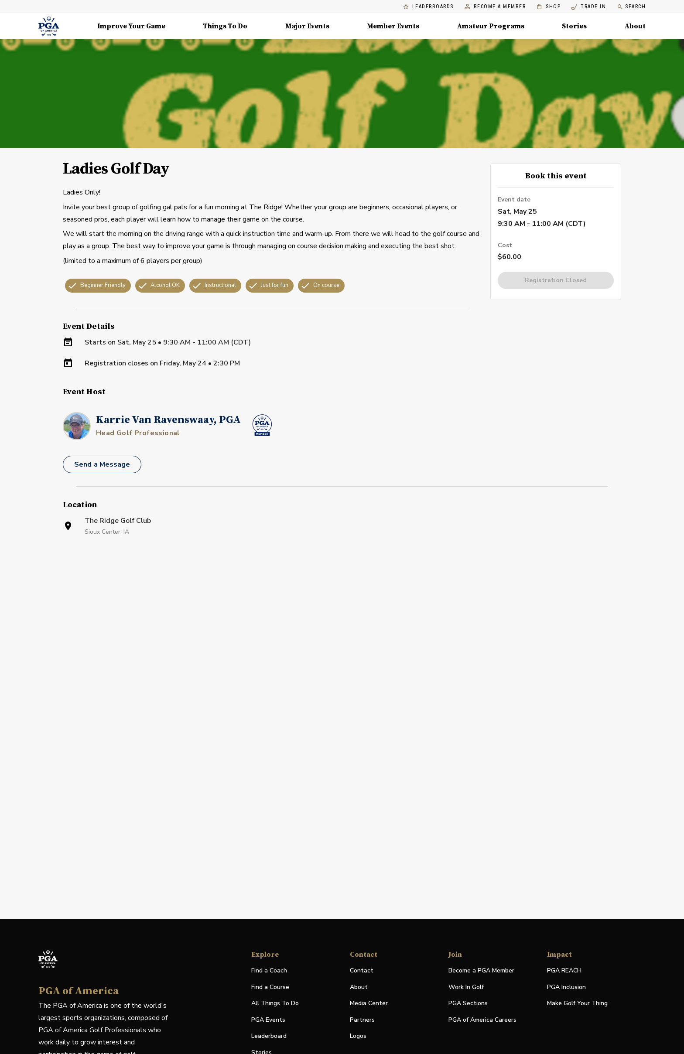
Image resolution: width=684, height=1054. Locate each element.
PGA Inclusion (566, 987)
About (359, 987)
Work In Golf (466, 987)
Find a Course (270, 987)
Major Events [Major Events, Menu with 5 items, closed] (307, 26)
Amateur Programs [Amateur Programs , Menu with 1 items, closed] (490, 26)
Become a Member (495, 7)
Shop (549, 7)
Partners (362, 1020)
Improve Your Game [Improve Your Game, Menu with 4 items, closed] (131, 26)
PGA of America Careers (482, 1020)
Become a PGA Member (481, 970)
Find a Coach (269, 970)
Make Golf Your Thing (577, 1003)
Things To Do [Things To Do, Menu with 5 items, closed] (225, 26)
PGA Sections (468, 1003)
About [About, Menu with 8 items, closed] (635, 26)
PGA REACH (564, 971)
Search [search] (631, 6)
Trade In (588, 7)
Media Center (369, 1003)
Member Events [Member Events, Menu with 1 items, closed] (393, 26)
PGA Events (268, 1020)
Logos (358, 1036)
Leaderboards (428, 7)
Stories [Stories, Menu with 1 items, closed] (574, 26)
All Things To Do (275, 1003)
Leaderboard (269, 1036)
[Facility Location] (342, 646)
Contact (361, 970)
